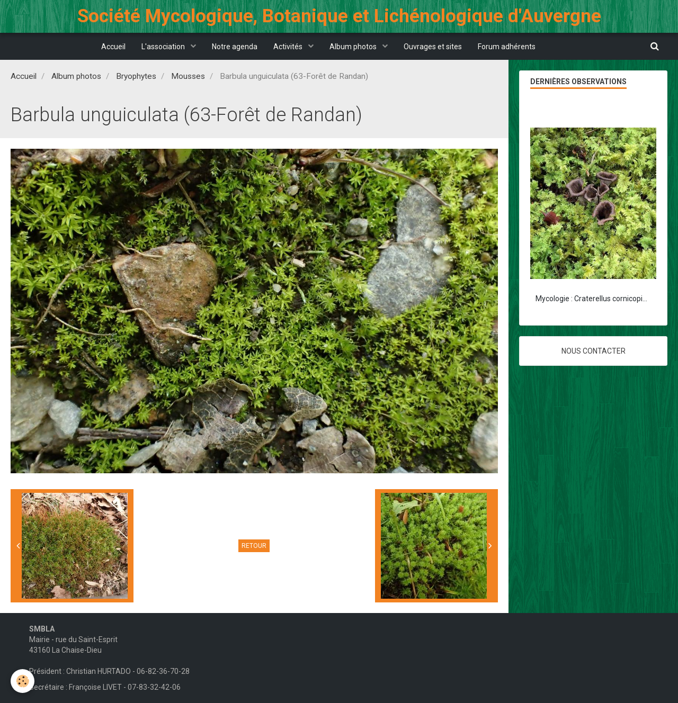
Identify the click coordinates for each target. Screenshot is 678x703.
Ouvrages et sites (433, 46)
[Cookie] (22, 681)
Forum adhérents (507, 46)
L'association (163, 46)
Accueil (113, 46)
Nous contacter (593, 351)
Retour (254, 545)
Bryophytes (136, 76)
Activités (288, 46)
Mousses (188, 76)
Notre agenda (234, 46)
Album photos (353, 46)
